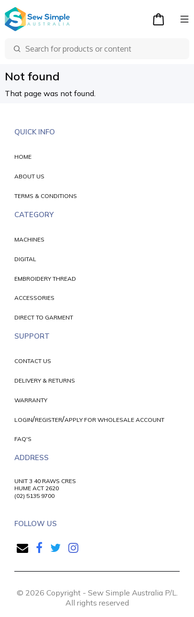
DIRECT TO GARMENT (43, 317)
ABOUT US (29, 176)
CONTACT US (32, 360)
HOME (23, 156)
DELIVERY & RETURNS (44, 380)
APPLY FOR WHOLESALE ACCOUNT (114, 419)
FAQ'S (23, 438)
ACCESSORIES (34, 297)
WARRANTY (30, 400)
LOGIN (23, 419)
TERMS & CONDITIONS (45, 195)
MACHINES (29, 239)
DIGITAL (25, 259)
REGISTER (48, 419)
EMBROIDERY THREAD (45, 278)
